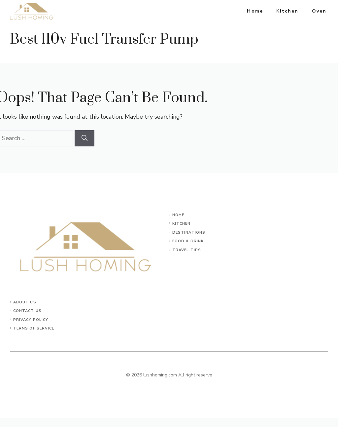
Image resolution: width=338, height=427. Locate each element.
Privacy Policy (30, 319)
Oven (319, 11)
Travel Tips (186, 250)
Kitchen (287, 11)
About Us (24, 302)
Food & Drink (188, 241)
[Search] (84, 138)
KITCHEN (181, 223)
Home (255, 11)
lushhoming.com (160, 375)
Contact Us (27, 310)
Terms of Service (33, 328)
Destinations (188, 232)
